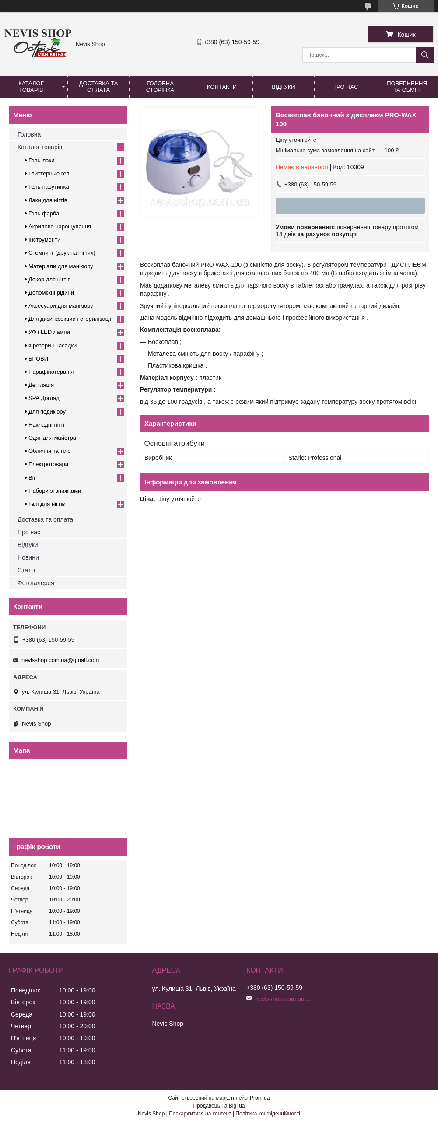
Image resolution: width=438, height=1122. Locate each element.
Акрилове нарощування (59, 226)
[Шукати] (425, 55)
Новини (28, 557)
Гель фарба (43, 213)
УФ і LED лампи (49, 332)
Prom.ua (260, 1098)
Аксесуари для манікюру (60, 305)
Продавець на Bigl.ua (219, 1106)
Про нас (345, 87)
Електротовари (48, 464)
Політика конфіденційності (267, 1114)
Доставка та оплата (98, 86)
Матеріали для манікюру (60, 266)
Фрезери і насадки (52, 345)
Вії (31, 477)
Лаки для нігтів (47, 200)
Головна (29, 134)
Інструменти (44, 239)
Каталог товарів (30, 86)
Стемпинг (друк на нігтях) (61, 252)
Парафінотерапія (51, 371)
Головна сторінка (160, 86)
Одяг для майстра (52, 438)
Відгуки (283, 87)
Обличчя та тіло (49, 451)
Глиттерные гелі (49, 173)
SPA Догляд (44, 398)
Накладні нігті (46, 424)
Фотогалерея (36, 582)
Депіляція (41, 385)
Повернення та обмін (407, 86)
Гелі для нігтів (46, 504)
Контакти (222, 87)
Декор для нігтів (49, 279)
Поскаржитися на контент (200, 1114)
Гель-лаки (41, 160)
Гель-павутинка (48, 186)
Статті (26, 570)
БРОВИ (38, 358)
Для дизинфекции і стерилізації (70, 319)
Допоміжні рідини (51, 292)
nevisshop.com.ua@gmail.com (60, 660)
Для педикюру (47, 411)
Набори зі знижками (54, 490)
